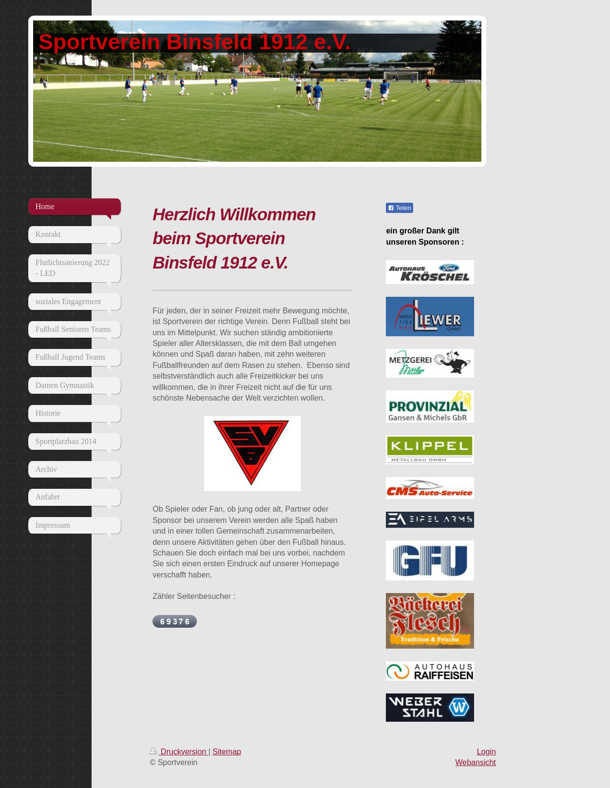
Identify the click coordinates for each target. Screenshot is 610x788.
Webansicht (475, 762)
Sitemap (226, 752)
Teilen (399, 208)
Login (486, 752)
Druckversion (179, 752)
